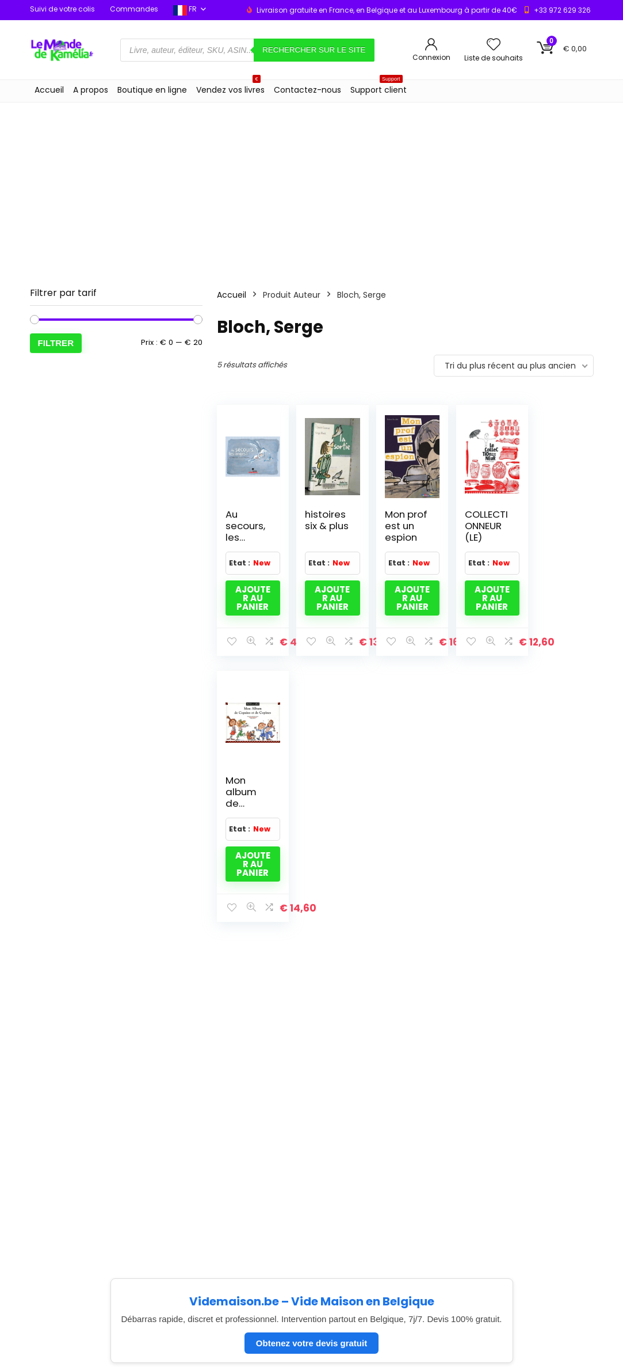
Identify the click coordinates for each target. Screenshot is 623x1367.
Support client (378, 88)
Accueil (49, 90)
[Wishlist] (493, 45)
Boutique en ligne (152, 90)
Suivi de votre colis (62, 9)
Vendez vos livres (230, 88)
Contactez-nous (307, 90)
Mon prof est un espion (400, 525)
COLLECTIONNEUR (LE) (477, 525)
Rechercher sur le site (313, 49)
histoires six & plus (322, 525)
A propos (90, 90)
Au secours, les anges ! (245, 531)
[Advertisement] (311, 188)
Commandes (134, 9)
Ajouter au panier (251, 598)
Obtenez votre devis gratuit (311, 1343)
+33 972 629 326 (562, 10)
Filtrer (56, 343)
